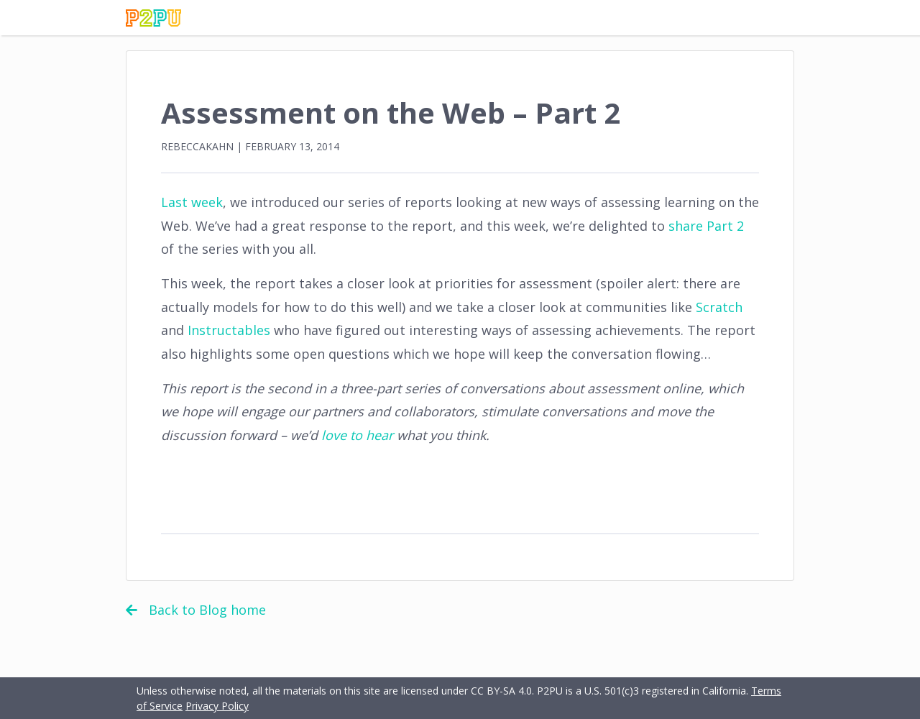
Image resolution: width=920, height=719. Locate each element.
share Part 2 (706, 225)
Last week (192, 202)
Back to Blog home (196, 609)
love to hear (357, 435)
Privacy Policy (217, 706)
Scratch (719, 307)
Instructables (229, 330)
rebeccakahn (197, 146)
